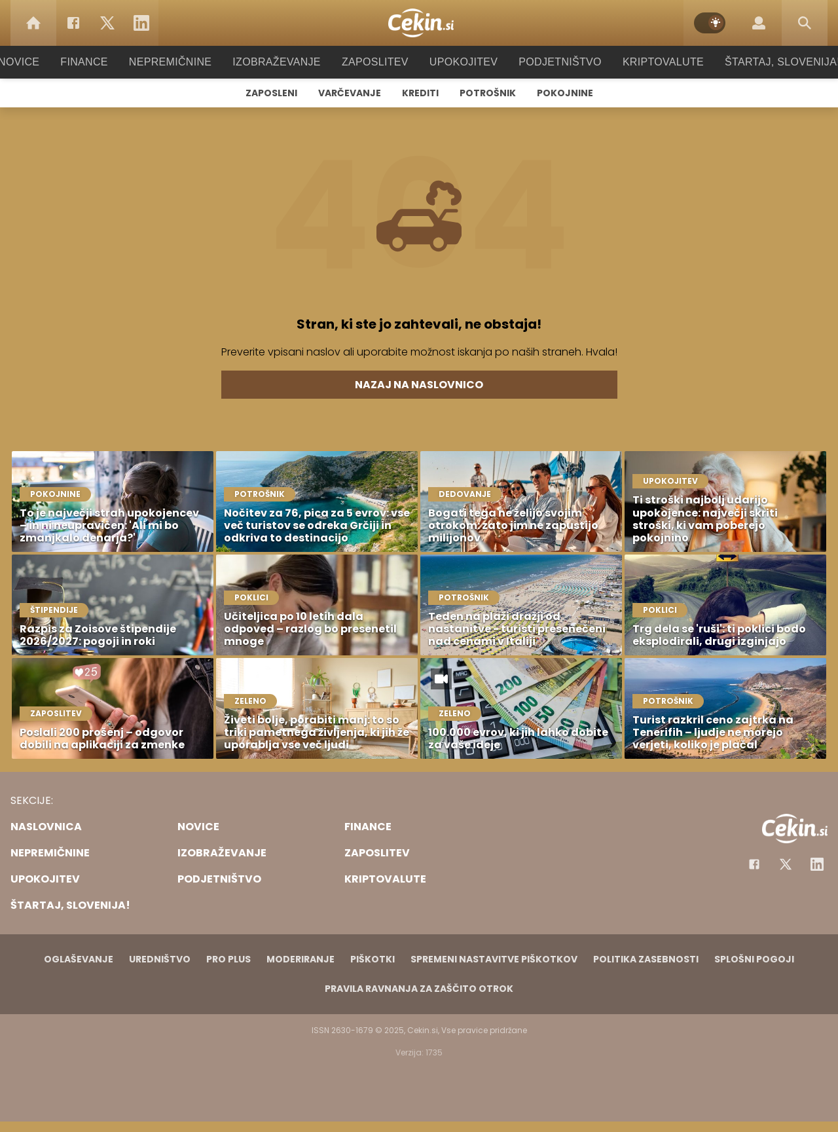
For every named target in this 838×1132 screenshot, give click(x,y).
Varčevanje (349, 93)
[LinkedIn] (141, 23)
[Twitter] (107, 23)
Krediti (420, 93)
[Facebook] (73, 23)
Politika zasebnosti (646, 959)
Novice (38, 62)
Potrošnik (488, 93)
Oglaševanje (78, 959)
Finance (101, 62)
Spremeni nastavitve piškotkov (493, 959)
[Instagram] (817, 864)
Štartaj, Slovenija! (764, 62)
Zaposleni (271, 93)
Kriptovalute (649, 62)
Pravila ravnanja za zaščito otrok (419, 988)
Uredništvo (160, 959)
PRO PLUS (228, 959)
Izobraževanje (282, 62)
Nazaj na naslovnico (419, 384)
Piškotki (372, 959)
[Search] (805, 23)
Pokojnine (565, 93)
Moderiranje (300, 959)
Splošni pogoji (754, 959)
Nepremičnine (183, 62)
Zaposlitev (375, 62)
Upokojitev (459, 62)
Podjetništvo (552, 62)
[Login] (759, 23)
